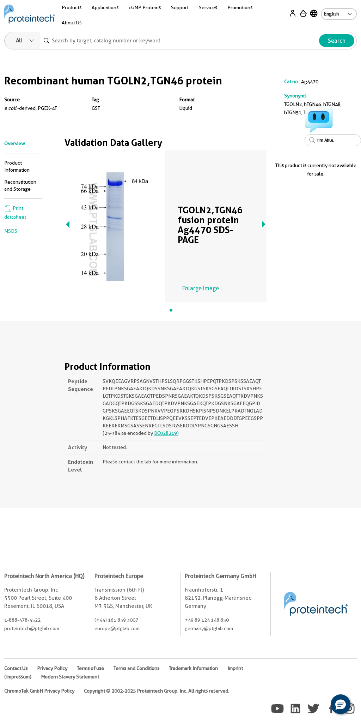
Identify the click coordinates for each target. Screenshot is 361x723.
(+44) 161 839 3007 (116, 620)
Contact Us (15, 668)
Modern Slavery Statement (70, 677)
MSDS (10, 231)
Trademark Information (193, 668)
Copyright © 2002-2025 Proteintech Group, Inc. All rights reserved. (156, 691)
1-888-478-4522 (22, 620)
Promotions (239, 7)
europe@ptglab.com (117, 628)
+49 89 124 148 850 (207, 620)
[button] (340, 704)
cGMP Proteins (145, 7)
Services (208, 7)
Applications (105, 7)
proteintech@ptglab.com (31, 628)
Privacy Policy (52, 668)
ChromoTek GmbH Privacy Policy (39, 691)
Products (71, 7)
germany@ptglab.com (209, 628)
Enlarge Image (200, 288)
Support (180, 7)
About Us (71, 22)
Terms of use (90, 668)
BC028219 (165, 433)
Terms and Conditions (136, 668)
